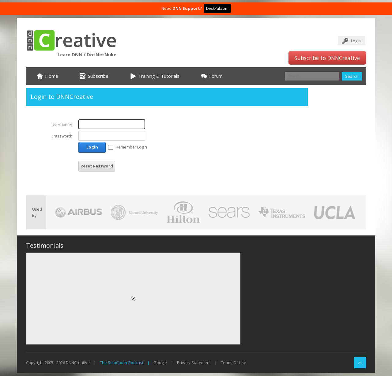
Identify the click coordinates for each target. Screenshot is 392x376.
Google (160, 362)
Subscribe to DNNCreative (327, 58)
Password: (62, 136)
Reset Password (97, 166)
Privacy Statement (194, 362)
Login (356, 40)
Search (351, 76)
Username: (61, 124)
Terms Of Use (233, 362)
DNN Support (186, 8)
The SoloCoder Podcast (121, 362)
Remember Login (131, 147)
